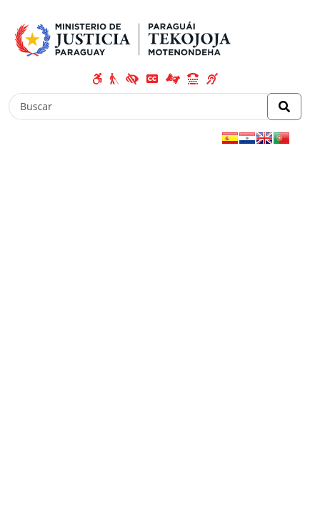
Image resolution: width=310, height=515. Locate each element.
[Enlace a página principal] (126, 36)
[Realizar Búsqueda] (284, 106)
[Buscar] (138, 106)
